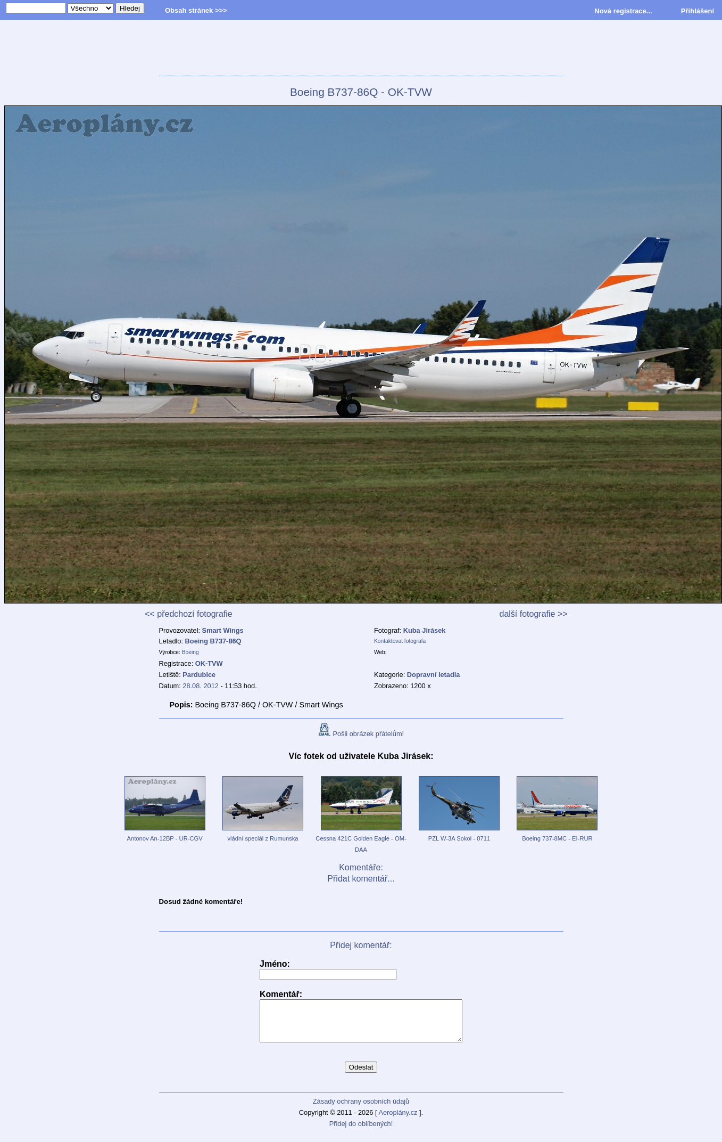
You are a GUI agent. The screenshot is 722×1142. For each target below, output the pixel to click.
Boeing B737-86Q (213, 641)
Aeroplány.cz (397, 1120)
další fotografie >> (534, 613)
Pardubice (198, 675)
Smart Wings (223, 630)
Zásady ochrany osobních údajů (361, 1109)
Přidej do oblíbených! (361, 1132)
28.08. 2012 (200, 686)
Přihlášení (697, 11)
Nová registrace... (623, 11)
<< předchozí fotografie (189, 613)
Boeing (190, 652)
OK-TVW (209, 663)
